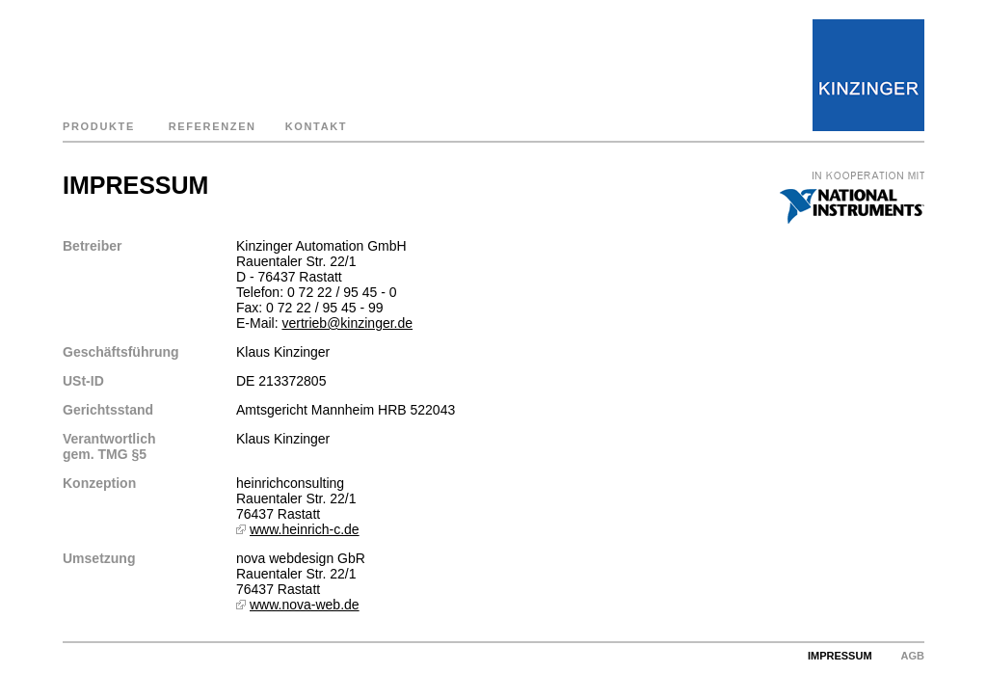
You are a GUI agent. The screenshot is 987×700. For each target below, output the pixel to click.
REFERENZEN (212, 126)
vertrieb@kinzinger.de (347, 323)
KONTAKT (316, 126)
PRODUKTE (99, 126)
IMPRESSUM (840, 655)
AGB (912, 655)
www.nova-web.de (305, 604)
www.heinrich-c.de (305, 529)
